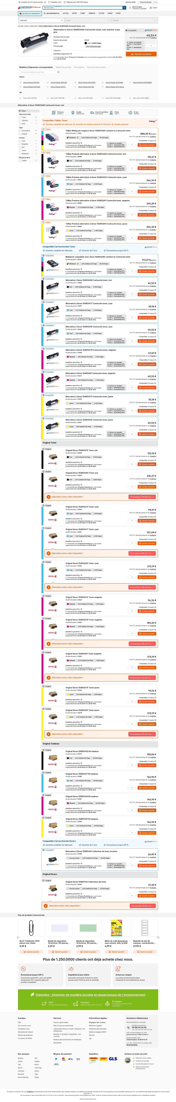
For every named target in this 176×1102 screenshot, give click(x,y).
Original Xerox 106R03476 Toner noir (82, 450)
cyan (23, 141)
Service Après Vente (60, 1022)
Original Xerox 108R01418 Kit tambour (82, 796)
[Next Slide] (158, 937)
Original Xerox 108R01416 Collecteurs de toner (86, 882)
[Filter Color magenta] (20, 144)
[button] (51, 13)
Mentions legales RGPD (97, 1032)
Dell (19, 1064)
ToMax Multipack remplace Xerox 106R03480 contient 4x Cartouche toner (98, 131)
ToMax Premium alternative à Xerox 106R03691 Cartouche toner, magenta (98, 200)
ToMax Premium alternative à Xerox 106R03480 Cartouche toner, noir (96, 154)
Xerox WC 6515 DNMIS (141, 98)
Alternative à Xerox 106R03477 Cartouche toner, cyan (89, 303)
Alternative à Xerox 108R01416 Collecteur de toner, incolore (91, 851)
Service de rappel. (132, 1045)
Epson (20, 1068)
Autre (23, 124)
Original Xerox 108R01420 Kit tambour (82, 751)
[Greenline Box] (88, 999)
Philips (37, 1061)
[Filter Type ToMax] (20, 161)
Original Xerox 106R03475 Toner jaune (82, 688)
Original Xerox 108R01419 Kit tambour (82, 819)
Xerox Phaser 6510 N (58, 87)
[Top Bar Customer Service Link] (130, 2)
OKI (36, 1058)
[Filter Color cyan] (20, 141)
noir (23, 147)
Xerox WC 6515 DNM (113, 98)
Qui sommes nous (24, 1026)
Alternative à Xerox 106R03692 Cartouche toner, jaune (89, 420)
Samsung (38, 1068)
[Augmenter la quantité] (155, 46)
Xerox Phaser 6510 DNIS (86, 82)
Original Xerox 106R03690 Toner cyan (82, 563)
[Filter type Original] (20, 134)
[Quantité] (151, 46)
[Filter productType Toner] (20, 117)
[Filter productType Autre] (20, 124)
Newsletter (57, 1043)
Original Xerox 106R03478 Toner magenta (84, 620)
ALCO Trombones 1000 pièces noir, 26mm (29, 942)
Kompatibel (26, 131)
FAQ (19, 1022)
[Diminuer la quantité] (147, 46)
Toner (24, 117)
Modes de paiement (25, 1035)
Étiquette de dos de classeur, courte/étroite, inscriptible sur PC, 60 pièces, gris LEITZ (143, 942)
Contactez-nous (24, 1029)
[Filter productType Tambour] (20, 121)
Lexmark (21, 1071)
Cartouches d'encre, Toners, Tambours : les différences (69, 1030)
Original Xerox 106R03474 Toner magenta (84, 597)
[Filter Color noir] (20, 147)
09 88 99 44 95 (139, 1027)
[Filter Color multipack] (20, 154)
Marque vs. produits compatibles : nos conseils (67, 1035)
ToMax (24, 160)
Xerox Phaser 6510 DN (31, 82)
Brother (20, 1058)
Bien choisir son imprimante (63, 1026)
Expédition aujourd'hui (62, 54)
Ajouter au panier (141, 53)
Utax (36, 1074)
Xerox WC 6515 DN (30, 98)
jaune (24, 150)
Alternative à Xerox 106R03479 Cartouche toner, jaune (89, 396)
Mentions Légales (95, 1026)
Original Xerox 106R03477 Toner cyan (82, 529)
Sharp (37, 1077)
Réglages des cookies (97, 1022)
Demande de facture (25, 1032)
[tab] (36, 67)
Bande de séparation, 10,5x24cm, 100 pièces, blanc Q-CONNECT (58, 942)
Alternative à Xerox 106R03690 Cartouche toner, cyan (89, 327)
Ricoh (37, 1064)
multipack (25, 153)
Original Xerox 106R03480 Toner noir (82, 473)
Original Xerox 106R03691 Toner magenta (83, 654)
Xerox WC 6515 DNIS (85, 98)
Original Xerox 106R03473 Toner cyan (82, 507)
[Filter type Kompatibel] (20, 131)
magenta (25, 144)
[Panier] (153, 7)
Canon (20, 1061)
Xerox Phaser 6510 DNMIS (142, 82)
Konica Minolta (23, 1077)
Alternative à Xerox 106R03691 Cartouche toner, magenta (90, 373)
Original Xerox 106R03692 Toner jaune (82, 710)
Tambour (25, 120)
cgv (90, 1038)
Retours (92, 1035)
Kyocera (21, 1074)
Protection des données (98, 1029)
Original (24, 134)
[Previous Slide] (17, 937)
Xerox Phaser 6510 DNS (31, 87)
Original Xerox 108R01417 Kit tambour (82, 774)
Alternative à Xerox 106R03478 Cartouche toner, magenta (91, 350)
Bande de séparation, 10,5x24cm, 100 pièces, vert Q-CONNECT (86, 942)
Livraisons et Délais (25, 1038)
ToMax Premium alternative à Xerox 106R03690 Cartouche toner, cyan (96, 177)
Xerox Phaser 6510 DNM (114, 82)
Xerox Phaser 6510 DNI (59, 82)
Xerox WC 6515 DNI (57, 98)
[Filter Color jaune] (20, 150)
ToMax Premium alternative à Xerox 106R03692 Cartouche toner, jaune (96, 224)
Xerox (37, 1071)
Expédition (154, 37)
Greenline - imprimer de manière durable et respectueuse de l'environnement (90, 995)
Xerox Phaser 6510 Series (115, 87)
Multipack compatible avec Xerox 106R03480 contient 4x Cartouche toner (98, 257)
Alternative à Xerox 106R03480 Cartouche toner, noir (89, 280)
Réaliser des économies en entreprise (67, 1039)
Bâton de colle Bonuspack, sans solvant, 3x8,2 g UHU (116, 942)
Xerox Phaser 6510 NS (86, 87)
